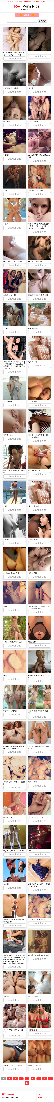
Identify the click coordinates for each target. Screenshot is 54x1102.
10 (27, 1083)
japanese (27, 1)
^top (39, 1094)
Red (17, 6)
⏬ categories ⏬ (27, 15)
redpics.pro (42, 1097)
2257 (4, 1094)
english (11, 1)
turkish (43, 1)
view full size (14, 58)
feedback (10, 1094)
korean (36, 1)
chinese (19, 1)
